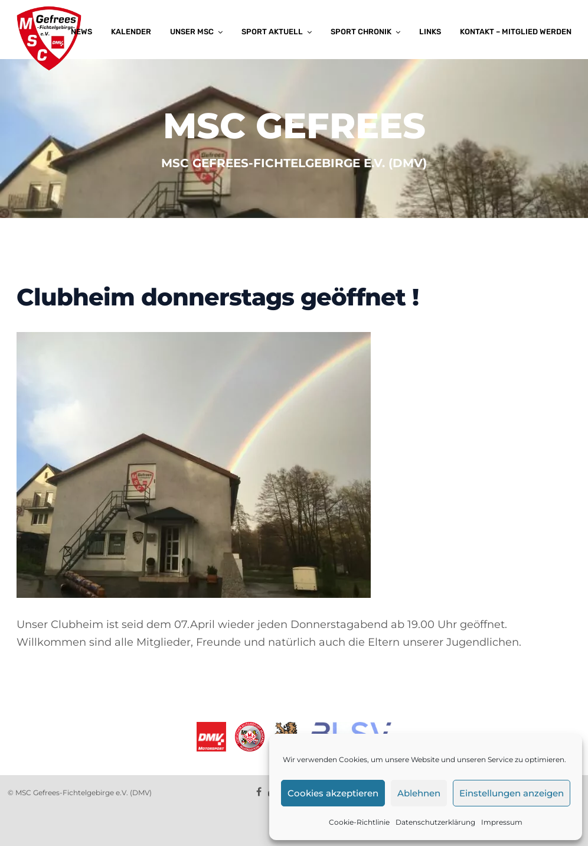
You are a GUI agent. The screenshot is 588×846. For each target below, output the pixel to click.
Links (430, 31)
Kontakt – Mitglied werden (515, 31)
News (81, 31)
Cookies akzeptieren (333, 793)
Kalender (131, 31)
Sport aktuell (272, 31)
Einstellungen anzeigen (511, 793)
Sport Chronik (361, 31)
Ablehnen (418, 793)
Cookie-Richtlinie (359, 822)
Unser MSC (192, 31)
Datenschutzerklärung (435, 822)
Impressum (501, 822)
